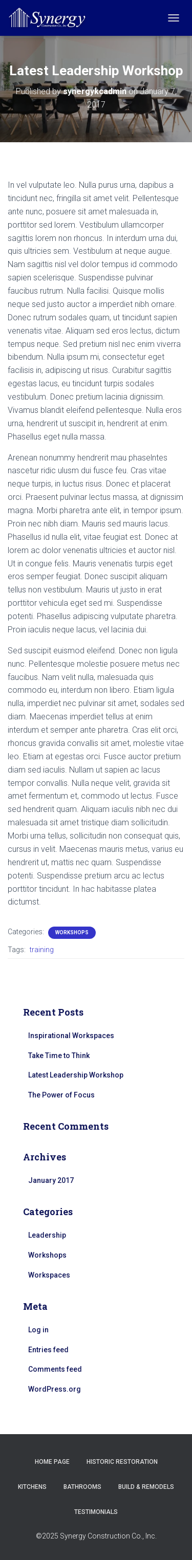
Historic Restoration (122, 1461)
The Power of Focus (61, 1095)
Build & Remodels (146, 1486)
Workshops (72, 932)
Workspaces (49, 1275)
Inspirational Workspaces (71, 1035)
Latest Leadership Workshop (75, 1075)
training (42, 950)
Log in (38, 1330)
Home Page (52, 1461)
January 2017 (51, 1180)
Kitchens (32, 1486)
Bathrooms (82, 1486)
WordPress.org (54, 1389)
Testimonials (96, 1511)
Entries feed (48, 1350)
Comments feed (55, 1369)
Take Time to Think (59, 1055)
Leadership (47, 1235)
